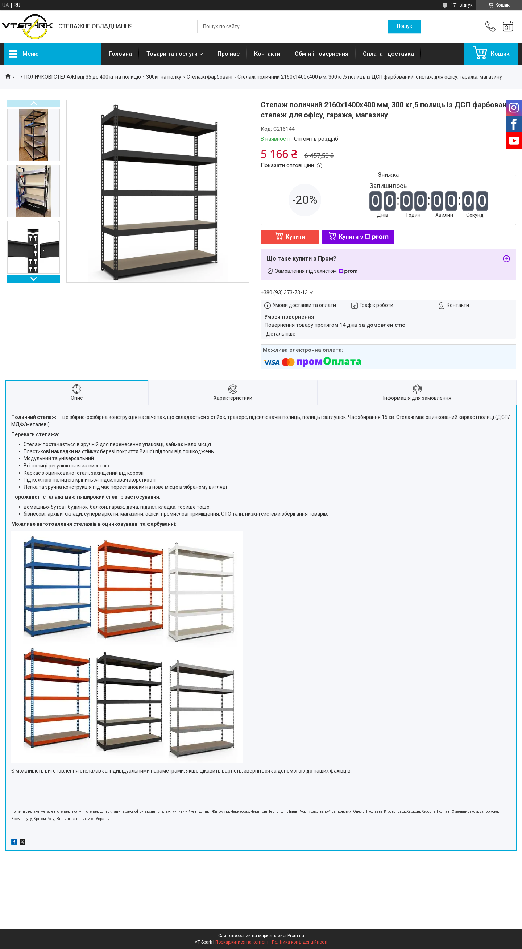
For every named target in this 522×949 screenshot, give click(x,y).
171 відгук (461, 5)
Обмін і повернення (321, 53)
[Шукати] (404, 26)
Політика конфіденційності (299, 942)
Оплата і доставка (388, 53)
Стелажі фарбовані (209, 77)
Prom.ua (295, 935)
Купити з (364, 236)
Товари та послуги (172, 53)
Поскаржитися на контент (242, 942)
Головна (120, 53)
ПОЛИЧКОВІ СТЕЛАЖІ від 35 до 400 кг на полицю (82, 77)
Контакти (267, 53)
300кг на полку (163, 77)
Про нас (229, 53)
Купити (295, 236)
